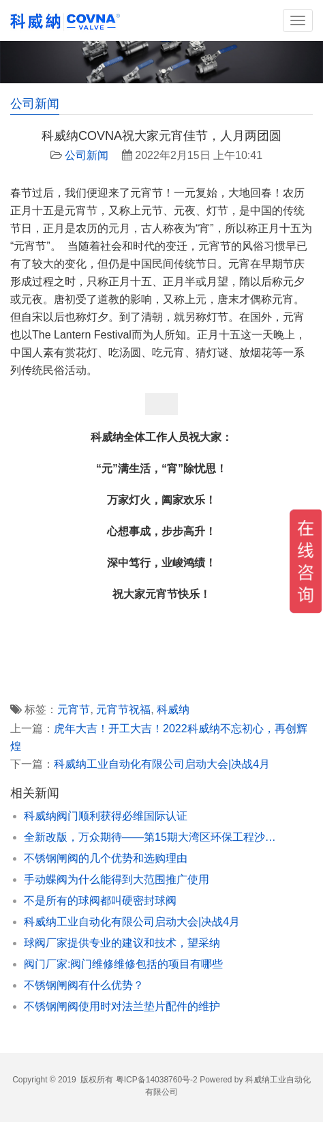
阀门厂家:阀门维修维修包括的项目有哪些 (123, 964)
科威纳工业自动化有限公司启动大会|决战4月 (162, 764)
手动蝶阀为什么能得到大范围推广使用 (116, 879)
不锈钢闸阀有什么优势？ (84, 985)
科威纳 (173, 709)
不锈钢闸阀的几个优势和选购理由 (105, 858)
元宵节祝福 (123, 709)
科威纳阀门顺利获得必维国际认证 (105, 816)
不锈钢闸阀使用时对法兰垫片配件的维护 (122, 1006)
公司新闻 (86, 155)
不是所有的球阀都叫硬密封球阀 (100, 900)
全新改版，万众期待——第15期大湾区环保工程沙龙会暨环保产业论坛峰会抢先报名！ (151, 837)
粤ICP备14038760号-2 (157, 1079)
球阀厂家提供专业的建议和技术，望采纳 (122, 943)
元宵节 (73, 709)
